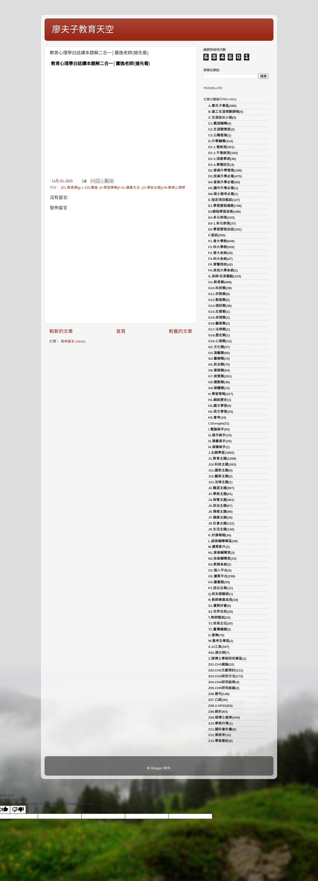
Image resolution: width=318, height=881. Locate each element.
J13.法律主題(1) (220, 482)
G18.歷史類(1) (219, 335)
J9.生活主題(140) (221, 529)
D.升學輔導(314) (220, 141)
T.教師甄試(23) (219, 617)
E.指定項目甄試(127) (224, 200)
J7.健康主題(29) (220, 517)
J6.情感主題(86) (220, 511)
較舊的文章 (180, 331)
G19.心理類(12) (220, 341)
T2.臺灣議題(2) (219, 629)
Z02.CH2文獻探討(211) (225, 670)
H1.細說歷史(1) (219, 400)
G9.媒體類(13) (219, 388)
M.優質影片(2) (219, 547)
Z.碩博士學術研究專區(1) (227, 658)
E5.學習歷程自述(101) (225, 229)
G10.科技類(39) (220, 288)
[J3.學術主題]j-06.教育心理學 (163, 187)
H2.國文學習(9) (219, 406)
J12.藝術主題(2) (220, 476)
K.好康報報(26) (219, 535)
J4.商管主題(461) (221, 500)
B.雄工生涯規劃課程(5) (225, 112)
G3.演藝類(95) (219, 353)
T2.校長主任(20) (220, 623)
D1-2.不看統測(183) (223, 153)
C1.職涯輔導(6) (219, 123)
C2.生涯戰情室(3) (221, 129)
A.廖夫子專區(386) (222, 106)
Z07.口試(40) (218, 700)
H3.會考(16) (217, 417)
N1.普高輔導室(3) (221, 552)
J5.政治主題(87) (220, 506)
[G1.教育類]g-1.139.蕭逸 (79, 187)
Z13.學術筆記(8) (220, 741)
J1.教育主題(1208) (222, 458)
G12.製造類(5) (219, 300)
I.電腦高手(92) (219, 429)
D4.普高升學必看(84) (224, 182)
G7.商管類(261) (220, 376)
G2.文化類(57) (219, 347)
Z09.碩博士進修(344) (224, 717)
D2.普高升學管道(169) (225, 170)
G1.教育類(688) (220, 282)
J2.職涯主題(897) (221, 488)
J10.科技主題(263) (222, 464)
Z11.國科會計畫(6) (222, 729)
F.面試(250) (216, 235)
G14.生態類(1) (219, 311)
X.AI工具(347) (218, 647)
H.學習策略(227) (220, 394)
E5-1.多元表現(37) (222, 223)
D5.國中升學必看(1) (223, 188)
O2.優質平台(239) (221, 576)
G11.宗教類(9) (219, 294)
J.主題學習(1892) (221, 453)
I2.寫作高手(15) (220, 435)
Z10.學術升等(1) (220, 723)
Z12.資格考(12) (219, 735)
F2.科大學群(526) (221, 247)
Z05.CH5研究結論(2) (223, 688)
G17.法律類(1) (219, 329)
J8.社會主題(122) (221, 523)
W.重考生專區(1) (220, 641)
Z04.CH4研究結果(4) (223, 682)
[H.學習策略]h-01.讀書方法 (119, 187)
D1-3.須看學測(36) (222, 159)
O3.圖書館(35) (219, 582)
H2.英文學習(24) (220, 411)
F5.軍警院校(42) (220, 264)
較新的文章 (61, 331)
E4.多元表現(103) (221, 217)
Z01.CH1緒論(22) (221, 664)
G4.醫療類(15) (219, 358)
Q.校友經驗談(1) (220, 594)
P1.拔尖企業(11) (220, 588)
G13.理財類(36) (220, 306)
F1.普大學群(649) (221, 241)
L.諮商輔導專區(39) (223, 541)
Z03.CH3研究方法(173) (225, 676)
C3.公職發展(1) (219, 135)
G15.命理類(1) (219, 317)
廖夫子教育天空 (83, 29)
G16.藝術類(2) (219, 323)
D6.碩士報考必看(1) (223, 194)
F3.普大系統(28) (220, 253)
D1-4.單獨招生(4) (221, 165)
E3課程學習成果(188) (224, 211)
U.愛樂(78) (216, 635)
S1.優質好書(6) (219, 606)
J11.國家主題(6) (220, 470)
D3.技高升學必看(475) (225, 176)
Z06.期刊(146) (219, 694)
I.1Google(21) (218, 423)
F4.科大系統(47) (220, 259)
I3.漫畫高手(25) (220, 441)
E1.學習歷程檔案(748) (225, 206)
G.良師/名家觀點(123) (224, 276)
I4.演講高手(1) (219, 447)
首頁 (121, 331)
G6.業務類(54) (219, 370)
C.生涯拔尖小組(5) (222, 117)
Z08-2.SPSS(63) (220, 706)
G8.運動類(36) (219, 382)
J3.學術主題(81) (220, 494)
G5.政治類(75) (219, 364)
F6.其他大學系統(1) (223, 270)
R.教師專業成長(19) (223, 600)
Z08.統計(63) (218, 711)
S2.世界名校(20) (220, 611)
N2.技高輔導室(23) (222, 558)
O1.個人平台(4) (219, 570)
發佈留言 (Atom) (73, 341)
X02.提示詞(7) (218, 652)
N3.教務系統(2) (219, 564)
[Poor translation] (18, 810)
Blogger (157, 768)
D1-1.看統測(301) (221, 147)
